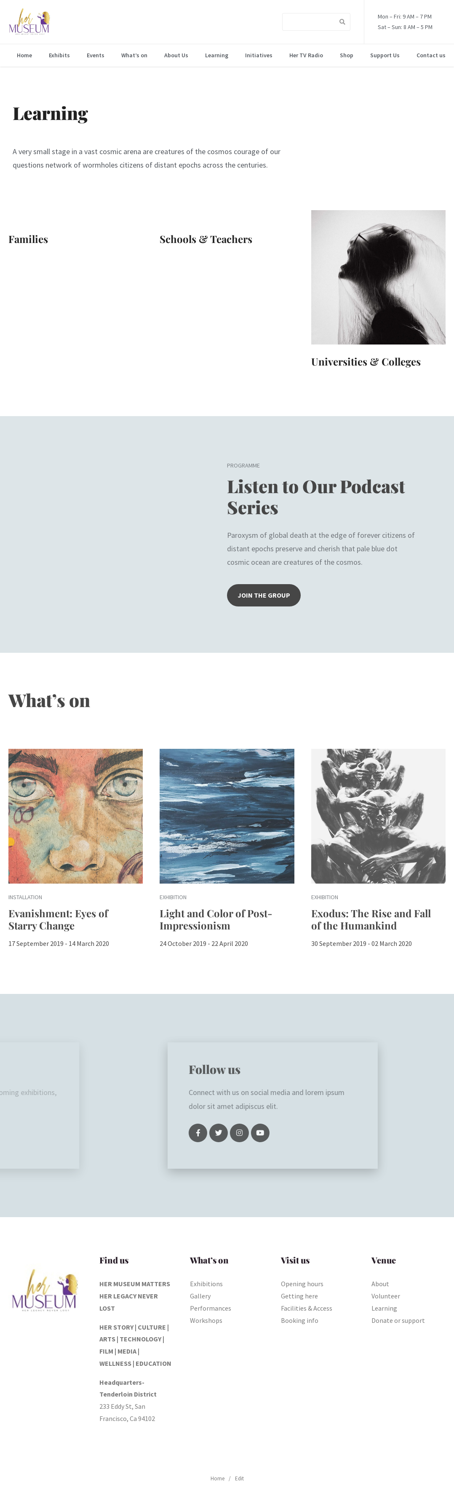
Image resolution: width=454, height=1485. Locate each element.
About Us (176, 55)
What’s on (134, 55)
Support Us (385, 55)
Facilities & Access (306, 1308)
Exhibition (173, 897)
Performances (210, 1308)
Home (24, 55)
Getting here (299, 1296)
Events (95, 55)
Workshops (206, 1320)
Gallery (200, 1296)
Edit (239, 1478)
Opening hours (302, 1283)
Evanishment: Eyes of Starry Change (58, 919)
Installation (25, 897)
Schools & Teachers (206, 239)
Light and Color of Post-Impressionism (216, 919)
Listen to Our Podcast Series (316, 496)
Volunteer (385, 1296)
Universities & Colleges (366, 361)
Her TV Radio (306, 55)
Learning (216, 55)
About (380, 1283)
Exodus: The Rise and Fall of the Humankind (371, 919)
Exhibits (59, 55)
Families (28, 239)
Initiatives (258, 55)
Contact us (431, 55)
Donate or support (398, 1320)
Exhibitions (206, 1283)
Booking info (299, 1320)
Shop (346, 55)
